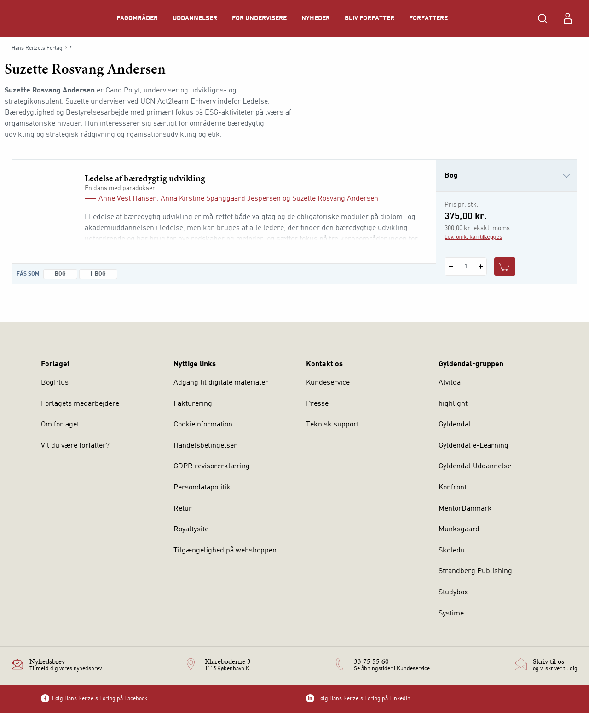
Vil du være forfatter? (75, 445)
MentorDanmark (465, 508)
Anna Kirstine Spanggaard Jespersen (221, 198)
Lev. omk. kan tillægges (473, 237)
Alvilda (450, 382)
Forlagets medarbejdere (80, 404)
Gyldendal (455, 424)
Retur (182, 508)
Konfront (453, 487)
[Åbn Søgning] (542, 18)
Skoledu (452, 550)
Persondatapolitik (202, 487)
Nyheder (315, 18)
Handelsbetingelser (205, 445)
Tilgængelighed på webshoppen (225, 550)
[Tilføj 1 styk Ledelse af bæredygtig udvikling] (480, 266)
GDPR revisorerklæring (211, 466)
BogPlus (55, 382)
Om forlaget (60, 424)
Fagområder (137, 18)
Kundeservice (328, 382)
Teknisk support (332, 424)
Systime (451, 613)
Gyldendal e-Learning (473, 445)
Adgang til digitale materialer (220, 382)
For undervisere (259, 18)
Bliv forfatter (369, 18)
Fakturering (192, 404)
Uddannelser (195, 18)
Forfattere (428, 18)
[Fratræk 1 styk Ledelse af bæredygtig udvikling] (450, 266)
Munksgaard (459, 529)
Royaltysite (190, 529)
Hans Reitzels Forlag (37, 48)
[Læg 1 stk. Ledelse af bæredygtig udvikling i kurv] (504, 266)
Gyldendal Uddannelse (475, 466)
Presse (317, 404)
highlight (453, 404)
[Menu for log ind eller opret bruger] (567, 18)
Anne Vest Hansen (127, 198)
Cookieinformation (202, 424)
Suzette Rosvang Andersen (335, 198)
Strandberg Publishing (475, 571)
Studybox (453, 592)
